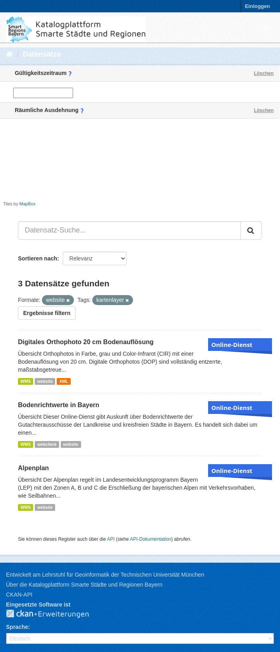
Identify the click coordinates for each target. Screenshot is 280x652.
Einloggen (257, 6)
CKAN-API (19, 594)
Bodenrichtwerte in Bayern (58, 405)
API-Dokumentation (150, 539)
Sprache (17, 627)
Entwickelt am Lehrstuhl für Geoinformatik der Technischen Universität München (105, 574)
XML (63, 381)
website (45, 381)
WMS (25, 381)
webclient (46, 444)
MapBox (28, 203)
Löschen (264, 73)
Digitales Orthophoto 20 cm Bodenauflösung (86, 342)
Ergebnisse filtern (46, 313)
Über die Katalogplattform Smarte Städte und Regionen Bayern (84, 584)
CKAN (54, 614)
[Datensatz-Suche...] (129, 230)
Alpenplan (33, 468)
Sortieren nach (37, 258)
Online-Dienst (231, 345)
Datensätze (42, 54)
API (111, 539)
